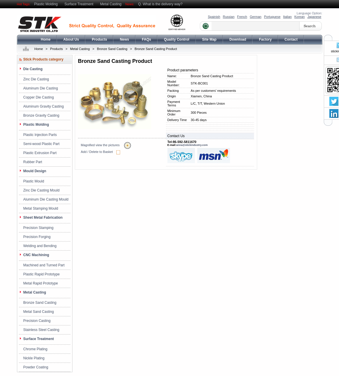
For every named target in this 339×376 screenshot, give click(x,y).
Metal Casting (110, 4)
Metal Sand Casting (38, 312)
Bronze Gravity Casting (41, 115)
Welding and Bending (40, 246)
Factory (265, 39)
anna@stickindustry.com (192, 145)
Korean (299, 16)
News (124, 39)
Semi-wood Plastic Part (41, 144)
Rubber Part (32, 162)
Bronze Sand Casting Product (156, 49)
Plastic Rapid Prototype (41, 274)
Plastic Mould (33, 181)
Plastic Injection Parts (40, 135)
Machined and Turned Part (44, 265)
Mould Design (34, 171)
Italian (287, 16)
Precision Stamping (38, 228)
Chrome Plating (35, 349)
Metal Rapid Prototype (40, 283)
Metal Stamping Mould (40, 208)
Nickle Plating (34, 358)
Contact (291, 39)
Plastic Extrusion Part (40, 153)
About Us (71, 39)
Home (46, 39)
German (256, 16)
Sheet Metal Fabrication (43, 217)
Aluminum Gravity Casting (43, 106)
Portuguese (272, 16)
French (242, 16)
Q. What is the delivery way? (160, 4)
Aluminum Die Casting (40, 88)
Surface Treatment (79, 4)
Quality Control (176, 39)
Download (237, 39)
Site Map (209, 39)
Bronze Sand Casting (112, 49)
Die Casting (33, 69)
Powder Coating (35, 367)
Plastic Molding (46, 4)
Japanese (314, 16)
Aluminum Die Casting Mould (46, 199)
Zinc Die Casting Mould (41, 190)
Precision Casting (37, 321)
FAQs (146, 39)
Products (99, 39)
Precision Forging (37, 237)
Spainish (214, 16)
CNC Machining (36, 255)
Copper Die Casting (38, 97)
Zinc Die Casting (36, 79)
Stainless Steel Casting (41, 330)
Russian (229, 16)
